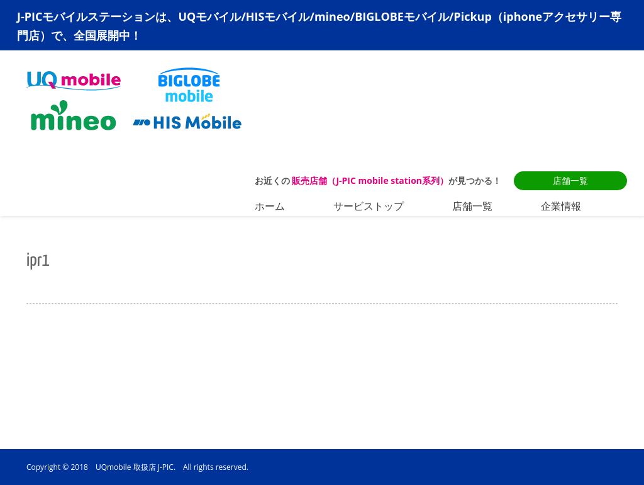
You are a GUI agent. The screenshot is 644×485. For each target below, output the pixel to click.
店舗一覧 (570, 180)
